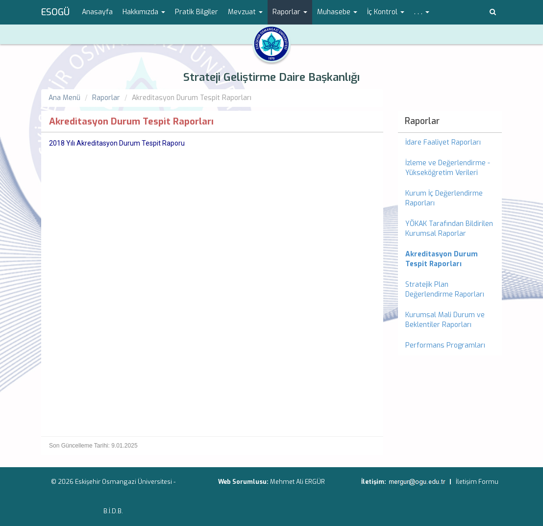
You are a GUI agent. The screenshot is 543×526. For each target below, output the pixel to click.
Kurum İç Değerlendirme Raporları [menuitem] (444, 198)
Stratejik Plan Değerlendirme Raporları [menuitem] (444, 289)
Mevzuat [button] (245, 12)
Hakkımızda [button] (144, 12)
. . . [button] (421, 12)
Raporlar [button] (289, 12)
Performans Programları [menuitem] (445, 345)
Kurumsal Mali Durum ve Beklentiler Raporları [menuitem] (445, 319)
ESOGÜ (55, 12)
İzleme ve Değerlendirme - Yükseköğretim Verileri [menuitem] (447, 167)
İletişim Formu (477, 481)
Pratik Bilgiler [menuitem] (196, 12)
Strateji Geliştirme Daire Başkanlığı (271, 77)
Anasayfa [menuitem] (97, 12)
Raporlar (106, 97)
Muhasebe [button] (337, 12)
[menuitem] (450, 259)
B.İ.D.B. (113, 511)
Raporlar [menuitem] (422, 121)
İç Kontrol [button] (385, 12)
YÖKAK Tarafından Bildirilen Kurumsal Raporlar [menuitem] (449, 228)
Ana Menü (64, 97)
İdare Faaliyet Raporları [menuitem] (443, 142)
